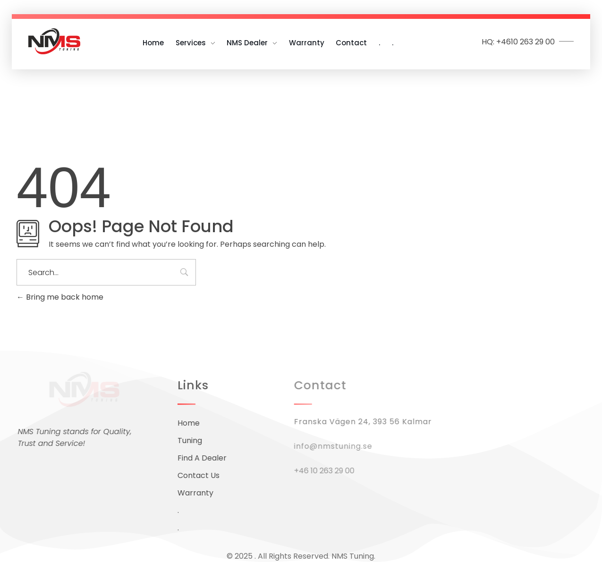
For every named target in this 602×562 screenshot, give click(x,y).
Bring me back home (60, 297)
